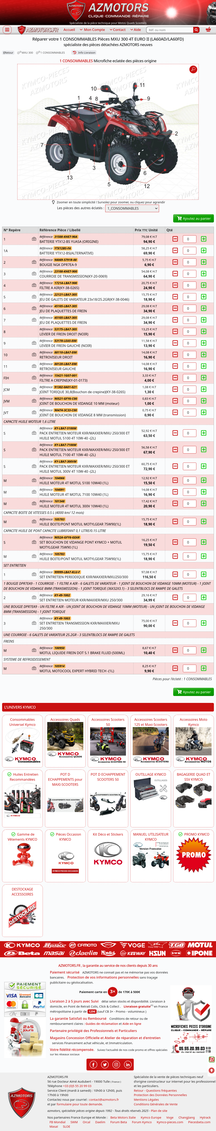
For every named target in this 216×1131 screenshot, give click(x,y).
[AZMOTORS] (22, 915)
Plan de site (159, 1111)
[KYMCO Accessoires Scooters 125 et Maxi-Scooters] (151, 745)
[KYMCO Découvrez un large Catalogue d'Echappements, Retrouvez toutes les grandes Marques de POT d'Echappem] (108, 800)
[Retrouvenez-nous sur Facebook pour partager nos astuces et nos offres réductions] (93, 1064)
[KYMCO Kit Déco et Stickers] (108, 855)
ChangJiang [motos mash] (186, 1117)
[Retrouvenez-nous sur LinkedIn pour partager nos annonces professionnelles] (128, 1064)
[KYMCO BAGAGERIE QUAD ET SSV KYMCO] (194, 795)
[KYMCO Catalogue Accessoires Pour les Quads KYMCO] (65, 740)
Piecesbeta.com (199, 1122)
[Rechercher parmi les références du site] (169, 30)
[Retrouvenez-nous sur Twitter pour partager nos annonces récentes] (105, 1064)
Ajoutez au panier (193, 218)
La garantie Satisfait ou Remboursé (78, 1018)
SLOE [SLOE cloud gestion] (66, 1126)
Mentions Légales (146, 1100)
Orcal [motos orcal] (86, 1122)
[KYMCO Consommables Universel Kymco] (22, 745)
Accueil (69, 29)
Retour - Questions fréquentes (155, 1091)
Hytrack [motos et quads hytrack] (205, 1117)
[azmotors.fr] (38, 30)
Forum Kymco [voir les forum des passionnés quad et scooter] (142, 1122)
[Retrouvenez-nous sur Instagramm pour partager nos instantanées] (116, 1064)
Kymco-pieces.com (170, 1122)
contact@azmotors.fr (104, 1100)
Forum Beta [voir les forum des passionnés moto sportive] (118, 1122)
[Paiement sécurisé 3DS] (25, 999)
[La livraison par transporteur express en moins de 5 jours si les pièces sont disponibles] (25, 1037)
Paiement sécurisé (65, 972)
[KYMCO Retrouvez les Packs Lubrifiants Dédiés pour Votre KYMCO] (22, 800)
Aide (135, 29)
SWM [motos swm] (74, 1122)
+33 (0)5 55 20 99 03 (77, 1086)
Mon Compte (92, 29)
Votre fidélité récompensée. (72, 1049)
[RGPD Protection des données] (191, 1004)
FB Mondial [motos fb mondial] (58, 1122)
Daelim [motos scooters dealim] (100, 1122)
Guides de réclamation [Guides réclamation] (101, 1024)
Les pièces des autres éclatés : (80, 208)
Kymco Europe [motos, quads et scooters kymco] (151, 1117)
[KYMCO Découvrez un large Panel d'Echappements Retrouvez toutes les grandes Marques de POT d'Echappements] (65, 805)
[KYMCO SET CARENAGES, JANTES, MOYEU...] (194, 855)
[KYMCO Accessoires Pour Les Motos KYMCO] (194, 745)
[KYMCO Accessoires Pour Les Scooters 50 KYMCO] (108, 745)
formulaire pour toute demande (79, 1104)
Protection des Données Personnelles (160, 1095)
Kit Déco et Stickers (108, 834)
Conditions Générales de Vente (156, 1104)
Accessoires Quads (65, 719)
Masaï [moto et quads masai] (54, 1126)
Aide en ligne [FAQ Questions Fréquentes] (132, 1024)
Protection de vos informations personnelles (103, 977)
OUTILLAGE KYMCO (150, 774)
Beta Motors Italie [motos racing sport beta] (123, 1117)
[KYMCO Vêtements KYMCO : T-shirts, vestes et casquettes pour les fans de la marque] (22, 855)
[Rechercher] (196, 30)
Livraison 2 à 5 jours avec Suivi (74, 1001)
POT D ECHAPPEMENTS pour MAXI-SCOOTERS (65, 779)
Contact (117, 29)
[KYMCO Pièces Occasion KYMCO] (65, 860)
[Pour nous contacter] (191, 1039)
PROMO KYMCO (193, 834)
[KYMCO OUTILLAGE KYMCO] (151, 789)
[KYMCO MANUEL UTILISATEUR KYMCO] (151, 855)
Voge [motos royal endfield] (169, 1117)
